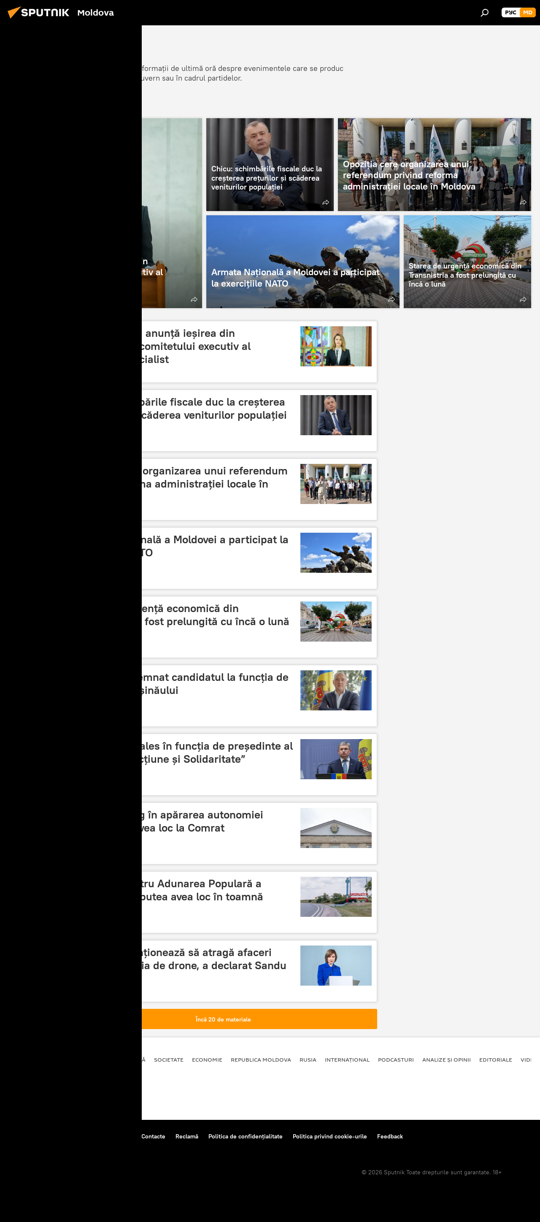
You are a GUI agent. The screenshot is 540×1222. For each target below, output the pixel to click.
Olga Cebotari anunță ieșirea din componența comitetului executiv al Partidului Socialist (163, 346)
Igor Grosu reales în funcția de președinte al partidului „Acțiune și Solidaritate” (184, 752)
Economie (207, 1059)
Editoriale (495, 1059)
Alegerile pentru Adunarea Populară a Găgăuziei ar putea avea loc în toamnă (169, 890)
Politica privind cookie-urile (330, 1136)
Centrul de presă (81, 1136)
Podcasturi (396, 1059)
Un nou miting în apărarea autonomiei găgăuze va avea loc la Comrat (169, 821)
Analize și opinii (446, 1059)
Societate (169, 1059)
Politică (133, 1059)
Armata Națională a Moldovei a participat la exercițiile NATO (182, 546)
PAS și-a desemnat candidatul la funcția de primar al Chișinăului (182, 683)
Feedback (390, 1136)
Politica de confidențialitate (245, 1136)
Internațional (347, 1059)
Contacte (153, 1136)
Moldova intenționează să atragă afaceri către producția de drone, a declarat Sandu (180, 959)
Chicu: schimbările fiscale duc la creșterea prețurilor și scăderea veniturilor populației (181, 408)
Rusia (308, 1059)
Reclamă (187, 1136)
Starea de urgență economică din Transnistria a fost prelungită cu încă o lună (182, 615)
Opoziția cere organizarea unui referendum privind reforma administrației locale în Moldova (181, 484)
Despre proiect (29, 1136)
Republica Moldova (261, 1059)
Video (529, 1059)
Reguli (122, 1136)
